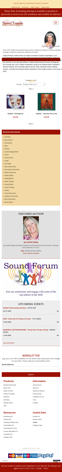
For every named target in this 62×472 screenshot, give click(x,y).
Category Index (37, 425)
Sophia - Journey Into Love (46, 114)
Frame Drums (8, 158)
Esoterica (6, 397)
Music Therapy (9, 181)
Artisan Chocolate (9, 394)
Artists (35, 422)
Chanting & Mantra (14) (11, 422)
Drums (6, 155)
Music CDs (7, 388)
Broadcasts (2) (8, 416)
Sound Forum (30, 3)
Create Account (15, 7)
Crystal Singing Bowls (11, 152)
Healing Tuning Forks (11, 196)
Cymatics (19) (8, 437)
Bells (6, 146)
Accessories (8, 143)
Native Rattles (8, 175)
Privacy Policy (45, 7)
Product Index (37, 419)
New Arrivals (8, 140)
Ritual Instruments (10, 172)
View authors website (31, 253)
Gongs (6, 161)
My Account (25, 7)
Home (15, 3)
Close (45, 468)
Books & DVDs (8, 391)
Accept (39, 468)
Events (38, 3)
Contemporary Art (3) (10, 428)
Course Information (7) (11, 431)
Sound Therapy (9, 187)
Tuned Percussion (10, 193)
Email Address (8, 364)
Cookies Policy (29, 468)
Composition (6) (9, 425)
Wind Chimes (8, 202)
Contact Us (45, 3)
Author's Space (35, 7)
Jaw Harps (7, 164)
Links (34, 400)
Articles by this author (33, 251)
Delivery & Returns (39, 391)
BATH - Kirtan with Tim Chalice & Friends (22, 319)
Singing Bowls (8, 178)
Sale (5, 406)
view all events (8, 343)
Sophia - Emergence (16, 114)
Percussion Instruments (11, 169)
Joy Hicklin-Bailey (31, 242)
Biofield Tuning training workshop (19, 308)
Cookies (35, 403)
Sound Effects (8, 184)
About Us (21, 3)
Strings (6, 190)
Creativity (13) (8, 434)
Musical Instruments (10, 385)
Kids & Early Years (10, 166)
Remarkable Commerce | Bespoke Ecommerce (31, 450)
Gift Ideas (7, 137)
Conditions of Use (38, 397)
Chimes (6, 149)
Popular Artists (8, 403)
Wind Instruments (9, 199)
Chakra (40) (7, 419)
